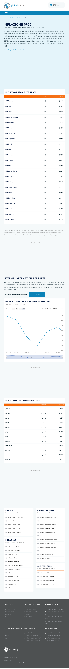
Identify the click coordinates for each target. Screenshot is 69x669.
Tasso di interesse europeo (46, 532)
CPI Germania (10, 133)
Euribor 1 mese (9, 611)
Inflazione (12, 18)
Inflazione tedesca (11, 588)
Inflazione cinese (11, 558)
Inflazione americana (12, 550)
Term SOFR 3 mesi (30, 617)
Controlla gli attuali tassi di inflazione (16, 50)
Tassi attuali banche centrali (54, 609)
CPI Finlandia (9, 122)
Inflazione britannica (12, 554)
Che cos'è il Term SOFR (31, 611)
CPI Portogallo (10, 182)
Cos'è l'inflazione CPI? (31, 633)
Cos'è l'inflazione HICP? (52, 635)
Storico (19, 18)
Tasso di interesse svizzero (46, 558)
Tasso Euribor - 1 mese (13, 521)
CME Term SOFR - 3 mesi (45, 576)
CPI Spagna (9, 192)
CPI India (8, 149)
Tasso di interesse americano (46, 517)
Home (5, 18)
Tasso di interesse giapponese (47, 539)
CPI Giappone (10, 139)
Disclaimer (7, 657)
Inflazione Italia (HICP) (52, 640)
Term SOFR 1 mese (30, 614)
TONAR (7, 640)
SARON (7, 633)
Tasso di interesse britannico (46, 524)
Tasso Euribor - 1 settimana (14, 517)
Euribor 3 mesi (9, 614)
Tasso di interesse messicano (46, 547)
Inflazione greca (11, 573)
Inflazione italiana (11, 576)
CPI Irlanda (9, 155)
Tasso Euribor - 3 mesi (12, 524)
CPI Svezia (9, 209)
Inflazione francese (12, 562)
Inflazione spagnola (12, 580)
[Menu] (6, 13)
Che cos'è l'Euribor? (10, 609)
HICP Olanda (9, 219)
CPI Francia (9, 128)
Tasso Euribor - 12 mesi (13, 532)
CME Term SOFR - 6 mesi (45, 580)
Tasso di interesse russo (45, 551)
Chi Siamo (14, 657)
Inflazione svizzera (11, 584)
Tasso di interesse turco (45, 554)
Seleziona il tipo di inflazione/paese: (15, 294)
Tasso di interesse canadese (46, 536)
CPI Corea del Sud (11, 117)
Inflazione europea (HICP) (14, 565)
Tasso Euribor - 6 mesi (12, 528)
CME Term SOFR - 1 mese (45, 573)
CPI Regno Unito (11, 187)
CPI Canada (9, 112)
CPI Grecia (9, 144)
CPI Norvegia (9, 176)
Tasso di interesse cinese (45, 528)
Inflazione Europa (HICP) (53, 638)
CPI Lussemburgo (11, 171)
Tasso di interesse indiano (46, 543)
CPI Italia (8, 166)
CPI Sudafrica (10, 203)
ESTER (6, 635)
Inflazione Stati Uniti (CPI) (32, 638)
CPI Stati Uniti (10, 198)
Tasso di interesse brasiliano (46, 521)
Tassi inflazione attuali (52, 633)
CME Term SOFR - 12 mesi (45, 584)
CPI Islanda (9, 160)
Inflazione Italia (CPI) (31, 635)
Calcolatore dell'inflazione (13, 547)
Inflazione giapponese (12, 569)
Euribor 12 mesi (9, 617)
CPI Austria (9, 101)
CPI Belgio (8, 106)
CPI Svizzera (9, 214)
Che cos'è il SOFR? (30, 609)
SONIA (6, 638)
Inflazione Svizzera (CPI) (32, 640)
